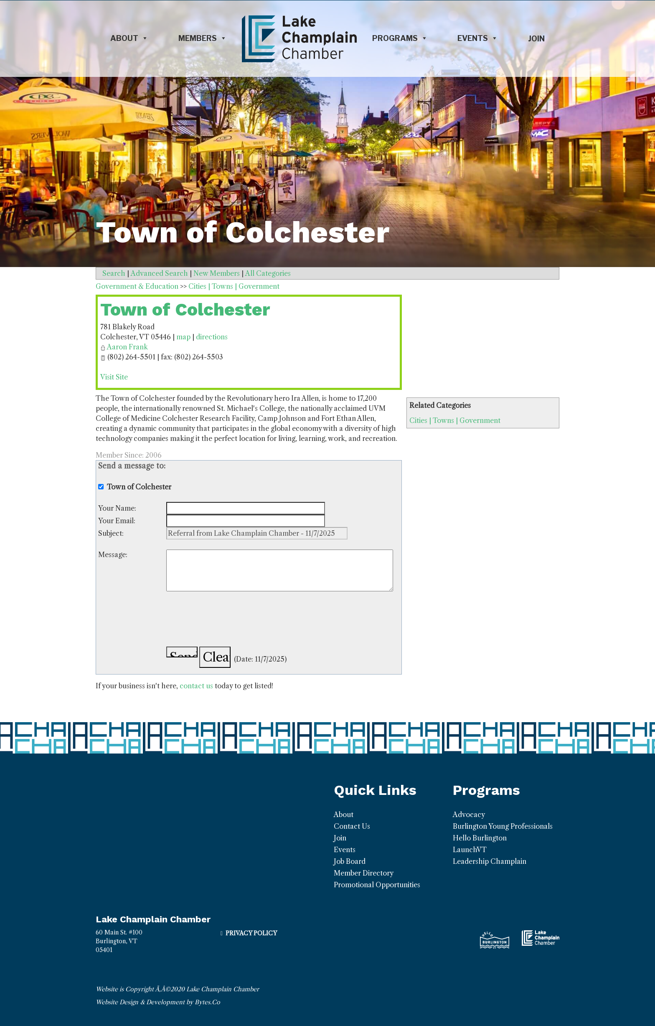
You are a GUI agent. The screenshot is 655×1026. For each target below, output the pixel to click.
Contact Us (352, 826)
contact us (196, 686)
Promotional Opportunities (377, 885)
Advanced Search (159, 273)
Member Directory (364, 873)
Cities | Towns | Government (454, 420)
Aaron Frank (127, 347)
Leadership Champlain (489, 861)
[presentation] (229, 620)
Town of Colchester (185, 309)
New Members (216, 273)
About (129, 38)
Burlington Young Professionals (503, 826)
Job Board (350, 861)
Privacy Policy (251, 933)
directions (212, 337)
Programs (400, 38)
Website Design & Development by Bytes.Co (158, 1002)
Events (477, 38)
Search (113, 273)
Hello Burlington (480, 838)
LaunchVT (470, 849)
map (183, 337)
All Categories (268, 273)
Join (536, 38)
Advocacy (469, 814)
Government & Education (137, 286)
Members (202, 38)
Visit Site (114, 377)
